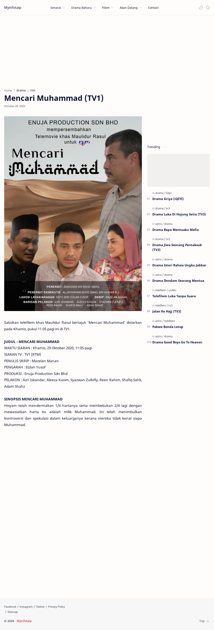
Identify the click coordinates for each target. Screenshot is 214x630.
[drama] (160, 193)
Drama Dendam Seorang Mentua (178, 280)
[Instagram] (26, 607)
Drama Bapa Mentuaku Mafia (175, 230)
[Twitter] (40, 607)
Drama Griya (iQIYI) (168, 199)
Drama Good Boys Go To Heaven (177, 342)
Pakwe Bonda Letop (167, 327)
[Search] (208, 7)
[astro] (159, 224)
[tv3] (168, 208)
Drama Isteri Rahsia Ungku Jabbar (179, 265)
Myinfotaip (12, 7)
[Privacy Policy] (56, 607)
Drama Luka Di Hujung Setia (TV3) (179, 214)
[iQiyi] (168, 193)
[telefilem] (161, 290)
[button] (200, 7)
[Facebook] (10, 607)
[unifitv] (172, 290)
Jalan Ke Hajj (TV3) (166, 311)
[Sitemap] (13, 612)
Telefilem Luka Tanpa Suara (174, 296)
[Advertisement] (107, 51)
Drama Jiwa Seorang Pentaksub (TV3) (177, 247)
